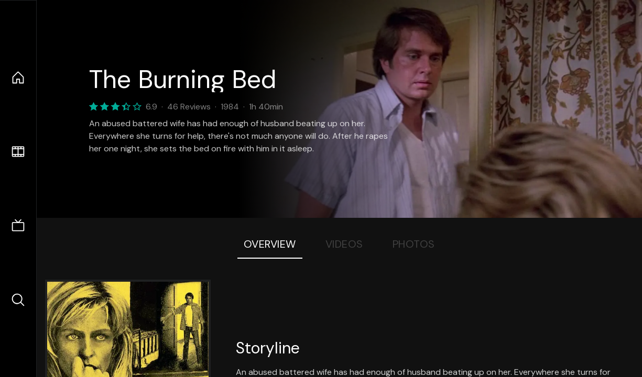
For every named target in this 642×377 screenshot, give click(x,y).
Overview (270, 244)
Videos (344, 244)
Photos (414, 244)
